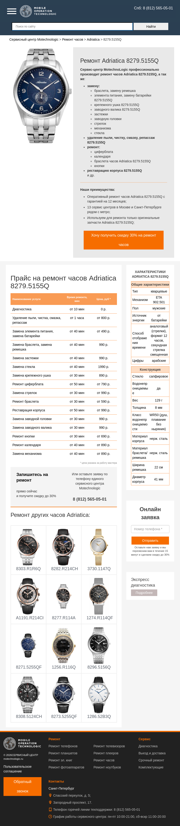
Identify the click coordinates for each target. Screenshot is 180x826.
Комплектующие (151, 767)
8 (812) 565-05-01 (90, 499)
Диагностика (148, 746)
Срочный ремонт (151, 760)
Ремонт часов (104, 760)
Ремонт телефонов (63, 746)
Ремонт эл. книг (60, 760)
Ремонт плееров (106, 753)
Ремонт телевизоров (109, 746)
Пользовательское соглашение (18, 769)
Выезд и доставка (152, 753)
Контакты (56, 781)
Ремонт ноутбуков (107, 767)
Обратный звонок (22, 786)
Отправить (150, 540)
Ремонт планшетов (63, 753)
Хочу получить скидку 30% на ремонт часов (123, 240)
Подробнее (144, 593)
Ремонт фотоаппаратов (66, 767)
